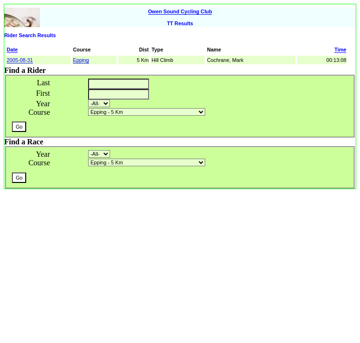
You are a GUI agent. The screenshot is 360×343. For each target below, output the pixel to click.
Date (12, 49)
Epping (81, 60)
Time (340, 49)
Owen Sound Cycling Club (180, 11)
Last (43, 83)
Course (39, 112)
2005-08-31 (20, 60)
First (43, 93)
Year (43, 104)
